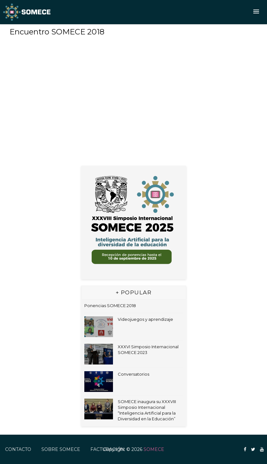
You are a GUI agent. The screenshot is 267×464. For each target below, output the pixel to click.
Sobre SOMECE (60, 449)
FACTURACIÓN (107, 449)
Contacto (18, 449)
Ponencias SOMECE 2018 (110, 305)
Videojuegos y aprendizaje (145, 319)
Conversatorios (133, 374)
